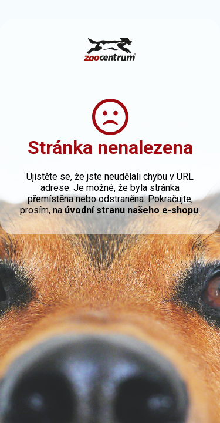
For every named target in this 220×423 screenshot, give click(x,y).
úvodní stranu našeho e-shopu (131, 210)
